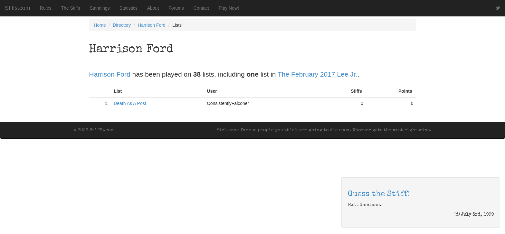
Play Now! (229, 8)
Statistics (128, 8)
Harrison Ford (152, 25)
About (153, 8)
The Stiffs (70, 8)
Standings (100, 8)
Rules (46, 8)
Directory (122, 25)
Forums (176, 8)
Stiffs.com (17, 8)
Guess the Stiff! (379, 194)
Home (100, 25)
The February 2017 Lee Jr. (317, 74)
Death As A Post (130, 103)
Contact (201, 8)
